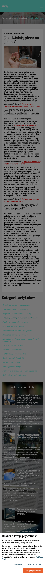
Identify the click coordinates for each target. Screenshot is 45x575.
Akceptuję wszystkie (33, 571)
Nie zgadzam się (34, 564)
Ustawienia (18, 564)
